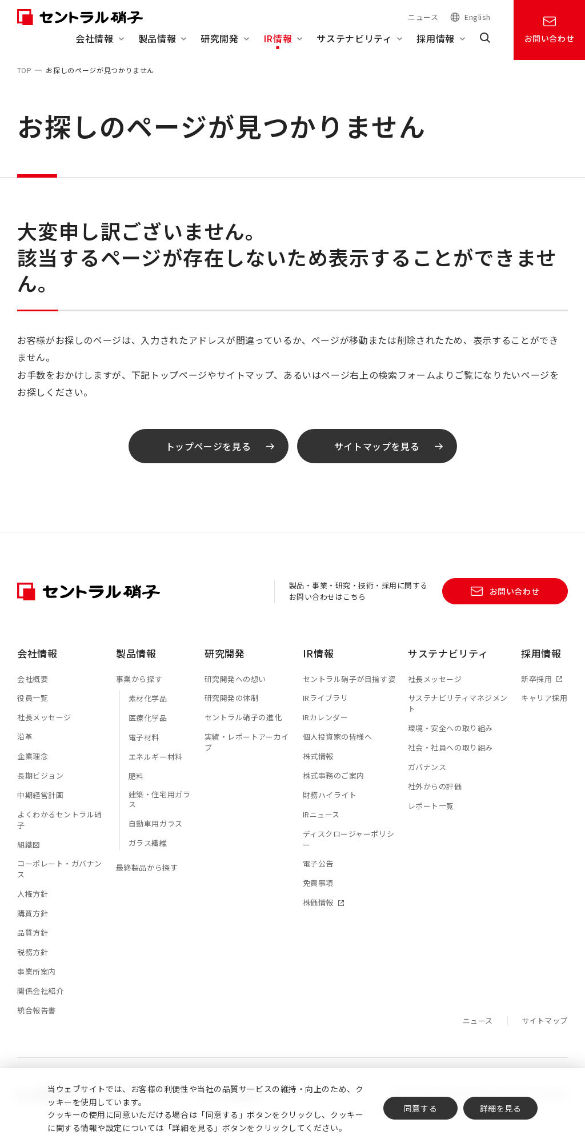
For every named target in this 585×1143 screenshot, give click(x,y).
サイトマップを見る (388, 456)
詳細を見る (501, 1108)
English (477, 17)
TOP (24, 70)
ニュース (423, 16)
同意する (420, 1108)
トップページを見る (220, 456)
